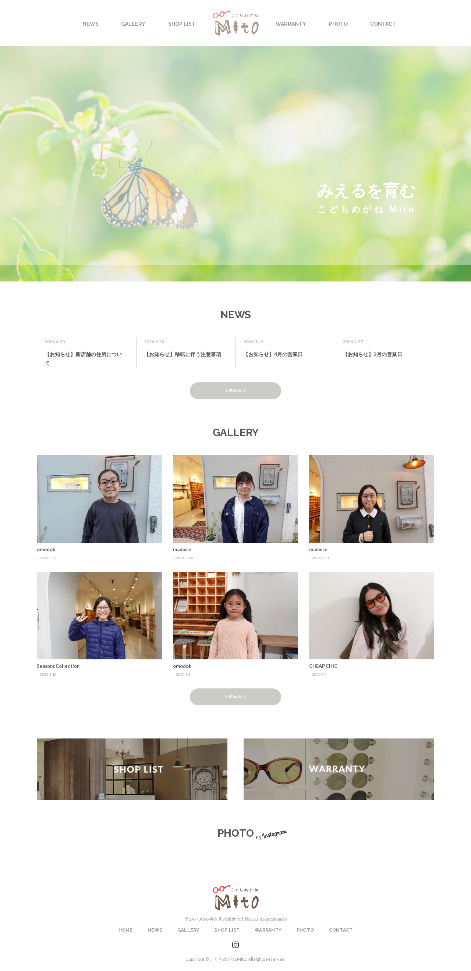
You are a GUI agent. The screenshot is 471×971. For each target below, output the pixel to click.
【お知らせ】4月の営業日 (273, 354)
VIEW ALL (235, 390)
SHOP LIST (132, 767)
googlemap (276, 916)
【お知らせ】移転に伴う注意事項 (182, 354)
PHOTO (305, 928)
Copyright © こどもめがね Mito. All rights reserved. (235, 956)
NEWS (155, 928)
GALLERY (188, 928)
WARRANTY (339, 767)
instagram (235, 943)
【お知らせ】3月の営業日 (372, 354)
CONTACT (341, 928)
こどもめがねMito (236, 895)
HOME (125, 928)
